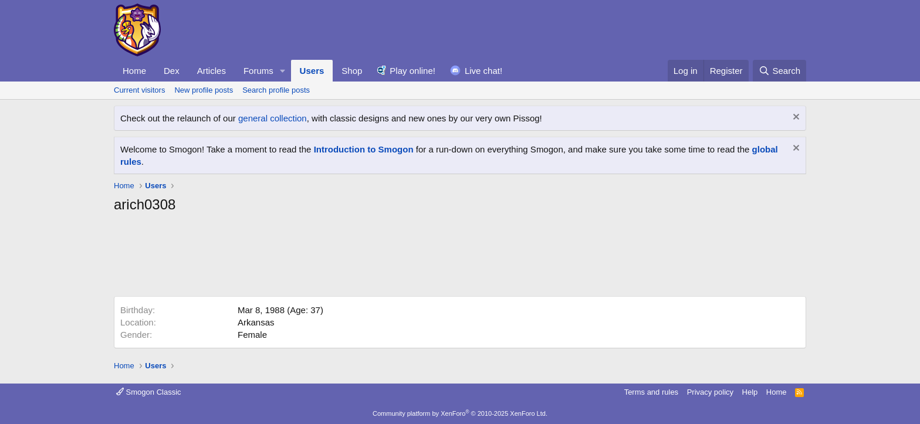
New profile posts (203, 90)
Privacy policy (710, 392)
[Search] (779, 71)
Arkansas (256, 322)
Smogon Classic (148, 392)
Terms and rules (651, 392)
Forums (258, 71)
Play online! (412, 71)
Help (750, 392)
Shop (351, 71)
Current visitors (139, 90)
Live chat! (483, 71)
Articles (211, 71)
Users (312, 71)
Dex (172, 71)
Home (134, 71)
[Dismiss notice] (795, 118)
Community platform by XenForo (460, 413)
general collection (272, 118)
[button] (283, 71)
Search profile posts (276, 90)
